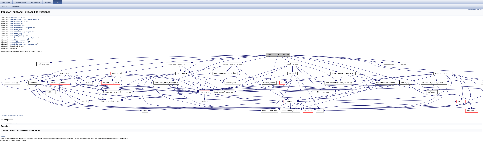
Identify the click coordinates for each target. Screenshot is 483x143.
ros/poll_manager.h (18, 36)
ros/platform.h (17, 18)
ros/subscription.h (18, 22)
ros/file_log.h (17, 34)
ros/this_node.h (17, 30)
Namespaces (472, 9)
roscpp (2, 136)
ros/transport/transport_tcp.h (24, 38)
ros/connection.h (17, 26)
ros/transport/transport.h (22, 28)
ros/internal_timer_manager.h (23, 44)
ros (17, 124)
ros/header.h (16, 24)
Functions (479, 9)
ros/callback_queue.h (19, 42)
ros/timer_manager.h (19, 40)
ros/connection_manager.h (21, 32)
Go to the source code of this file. (12, 116)
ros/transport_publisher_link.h (24, 20)
